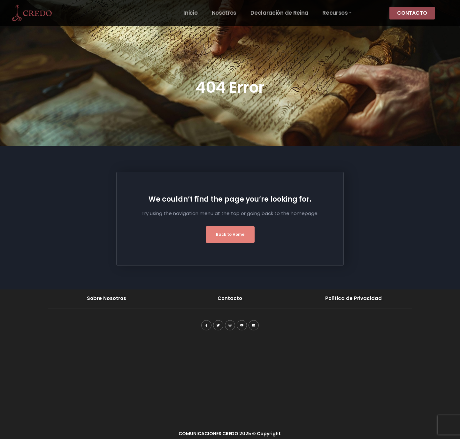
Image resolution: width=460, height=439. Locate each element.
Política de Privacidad (353, 298)
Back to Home (230, 234)
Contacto (230, 298)
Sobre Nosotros (106, 298)
